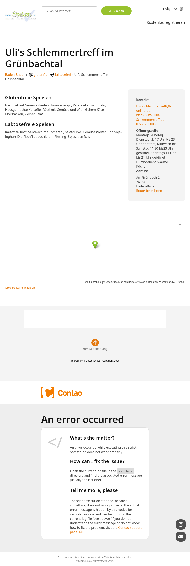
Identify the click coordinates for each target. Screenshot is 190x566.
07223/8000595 (147, 124)
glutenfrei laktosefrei (50, 74)
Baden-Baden (15, 74)
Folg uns (170, 8)
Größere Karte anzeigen (20, 287)
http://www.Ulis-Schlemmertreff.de (150, 117)
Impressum (76, 360)
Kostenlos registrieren (166, 22)
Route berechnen (149, 190)
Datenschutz (93, 360)
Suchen (119, 11)
